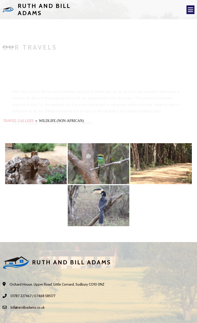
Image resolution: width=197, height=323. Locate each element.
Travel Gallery (18, 121)
